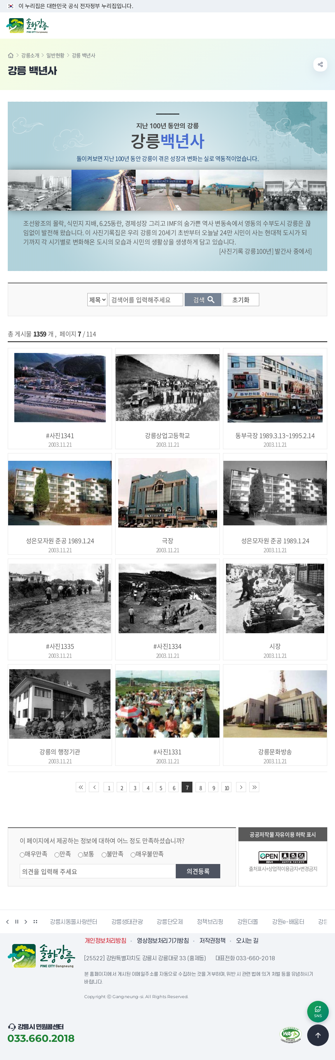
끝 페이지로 (254, 787)
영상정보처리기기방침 (163, 940)
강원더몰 (247, 922)
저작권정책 (212, 940)
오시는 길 (247, 940)
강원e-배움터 (288, 922)
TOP (318, 1035)
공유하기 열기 (320, 65)
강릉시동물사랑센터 (73, 922)
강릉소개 (30, 55)
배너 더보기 (35, 921)
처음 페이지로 (81, 787)
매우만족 (36, 853)
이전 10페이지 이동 (94, 787)
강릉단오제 (169, 922)
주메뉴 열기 (325, 24)
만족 (65, 853)
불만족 (115, 853)
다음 (26, 921)
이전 (7, 921)
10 (226, 787)
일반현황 (55, 55)
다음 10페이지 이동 (241, 787)
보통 (88, 853)
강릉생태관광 (127, 922)
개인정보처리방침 (105, 940)
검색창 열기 (309, 24)
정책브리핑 (210, 922)
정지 (16, 921)
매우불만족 (150, 853)
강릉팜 (326, 922)
